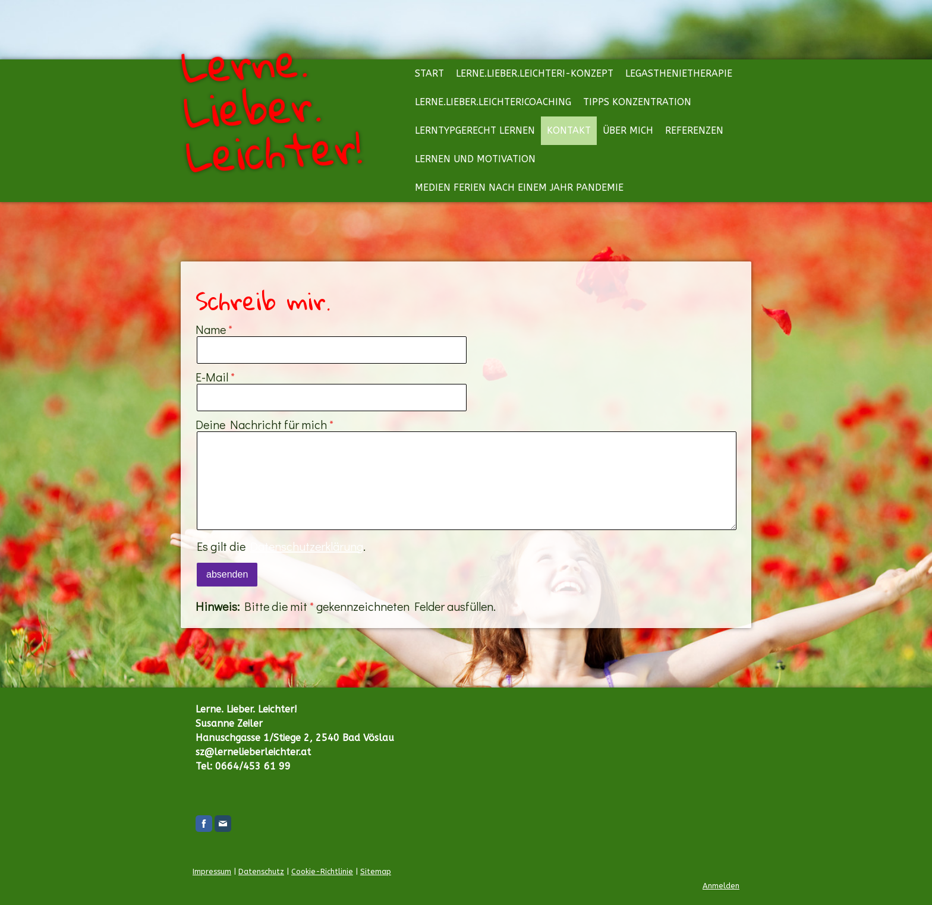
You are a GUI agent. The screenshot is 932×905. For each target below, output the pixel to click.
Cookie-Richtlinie (322, 871)
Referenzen (694, 130)
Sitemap (375, 871)
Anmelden (721, 885)
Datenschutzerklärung (306, 546)
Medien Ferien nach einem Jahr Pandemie (519, 187)
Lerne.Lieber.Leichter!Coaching (493, 102)
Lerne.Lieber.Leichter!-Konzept (534, 73)
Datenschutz (261, 871)
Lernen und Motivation (475, 159)
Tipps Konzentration (637, 102)
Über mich (628, 130)
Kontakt (569, 130)
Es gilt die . (281, 546)
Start (429, 73)
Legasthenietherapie (678, 73)
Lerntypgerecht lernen (475, 130)
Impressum (212, 871)
